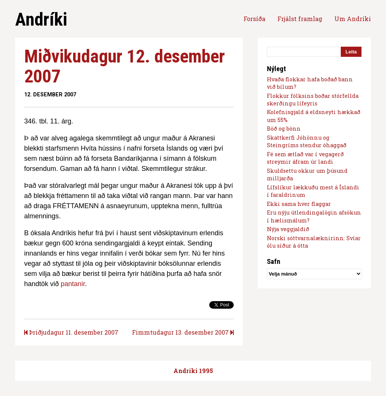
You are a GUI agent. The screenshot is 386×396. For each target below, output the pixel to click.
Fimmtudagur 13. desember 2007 (183, 332)
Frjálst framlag (299, 19)
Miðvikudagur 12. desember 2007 (124, 66)
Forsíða (254, 19)
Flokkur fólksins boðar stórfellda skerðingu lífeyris (312, 99)
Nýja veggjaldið (288, 229)
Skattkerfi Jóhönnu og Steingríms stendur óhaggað (306, 141)
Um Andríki (352, 19)
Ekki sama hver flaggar (299, 203)
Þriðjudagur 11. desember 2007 (71, 332)
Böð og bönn (284, 128)
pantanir (73, 284)
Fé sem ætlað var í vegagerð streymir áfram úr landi (305, 158)
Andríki (41, 19)
